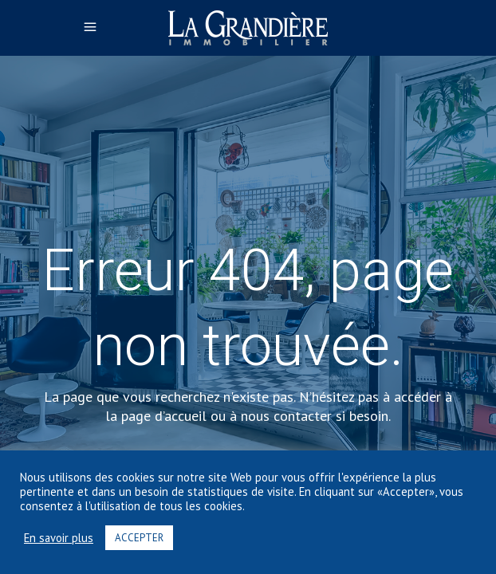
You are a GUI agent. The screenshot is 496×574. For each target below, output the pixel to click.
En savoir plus (58, 538)
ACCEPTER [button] (139, 538)
